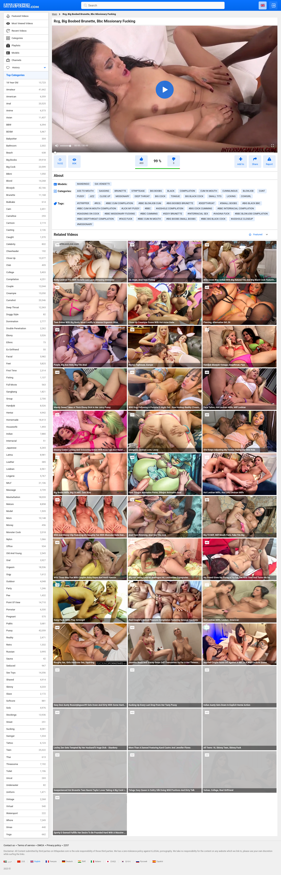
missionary (122, 196)
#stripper (83, 203)
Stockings (26, 714)
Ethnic (26, 342)
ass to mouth (85, 191)
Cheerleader (26, 251)
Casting (26, 230)
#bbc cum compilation (119, 203)
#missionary (84, 224)
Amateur (26, 89)
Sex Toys (26, 672)
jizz (92, 196)
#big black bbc (251, 203)
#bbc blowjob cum (149, 203)
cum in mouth (208, 191)
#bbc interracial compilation (235, 208)
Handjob (26, 405)
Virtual (26, 806)
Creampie (26, 293)
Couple (26, 286)
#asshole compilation (169, 208)
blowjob (248, 191)
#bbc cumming (149, 213)
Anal (26, 103)
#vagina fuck (221, 213)
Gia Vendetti (102, 184)
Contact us (9, 845)
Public (26, 623)
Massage (26, 490)
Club (26, 265)
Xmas (26, 827)
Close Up (26, 258)
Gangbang (26, 391)
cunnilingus (229, 191)
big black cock (194, 196)
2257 (66, 845)
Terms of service (26, 845)
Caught (26, 237)
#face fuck (125, 218)
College (26, 272)
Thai (26, 757)
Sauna (26, 658)
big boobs (156, 191)
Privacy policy (54, 845)
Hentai (26, 412)
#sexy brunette (172, 213)
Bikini (26, 174)
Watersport (26, 813)
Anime (26, 110)
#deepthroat (207, 203)
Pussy (26, 630)
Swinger (26, 736)
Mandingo (83, 184)
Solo (26, 708)
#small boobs (228, 203)
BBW (26, 124)
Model (26, 511)
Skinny (26, 687)
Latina (26, 455)
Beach (26, 152)
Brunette (26, 195)
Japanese (26, 448)
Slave (26, 694)
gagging (104, 191)
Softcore (26, 701)
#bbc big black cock (213, 218)
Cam (26, 209)
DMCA (40, 845)
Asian (26, 117)
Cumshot (26, 300)
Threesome (26, 764)
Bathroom (26, 145)
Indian (26, 434)
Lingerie (26, 476)
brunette (120, 191)
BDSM (26, 131)
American (26, 96)
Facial (26, 356)
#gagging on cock (88, 213)
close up (105, 196)
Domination (26, 321)
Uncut (26, 778)
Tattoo (26, 743)
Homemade (26, 420)
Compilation (26, 279)
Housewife (26, 427)
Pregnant (26, 616)
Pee (26, 595)
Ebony (26, 335)
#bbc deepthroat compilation (95, 218)
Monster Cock (26, 532)
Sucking (26, 729)
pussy (80, 196)
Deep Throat (26, 307)
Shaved (26, 679)
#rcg (97, 203)
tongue (175, 196)
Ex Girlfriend (26, 349)
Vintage (26, 799)
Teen (26, 750)
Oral (26, 560)
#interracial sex (197, 213)
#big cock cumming (200, 208)
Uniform (26, 792)
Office (26, 546)
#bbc (148, 208)
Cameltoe (26, 216)
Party (26, 588)
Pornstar (26, 609)
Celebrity (26, 244)
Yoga (26, 834)
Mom (26, 518)
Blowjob (26, 188)
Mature (26, 504)
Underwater (26, 785)
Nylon (26, 539)
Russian (26, 651)
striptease (138, 191)
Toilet (26, 771)
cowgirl (246, 196)
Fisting (26, 377)
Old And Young (26, 553)
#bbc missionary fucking (119, 213)
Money (26, 525)
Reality (26, 637)
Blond (26, 181)
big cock (160, 196)
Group (26, 398)
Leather (26, 462)
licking (231, 196)
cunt (262, 191)
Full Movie (26, 384)
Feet (26, 363)
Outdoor (26, 581)
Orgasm (26, 567)
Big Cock (26, 167)
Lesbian (26, 469)
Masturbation (26, 497)
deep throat (142, 196)
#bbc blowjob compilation (251, 213)
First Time (26, 370)
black (170, 191)
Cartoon (26, 223)
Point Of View (26, 602)
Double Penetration (26, 328)
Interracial (26, 441)
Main (54, 14)
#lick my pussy (130, 208)
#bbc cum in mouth (149, 218)
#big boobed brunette (179, 203)
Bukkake (26, 202)
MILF (26, 483)
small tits (215, 196)
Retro (26, 644)
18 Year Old (26, 82)
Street (26, 722)
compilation (187, 191)
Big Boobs (26, 160)
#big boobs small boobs (180, 218)
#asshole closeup (242, 218)
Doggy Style (26, 314)
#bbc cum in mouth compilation (96, 208)
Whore (26, 820)
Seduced (26, 665)
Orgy (26, 574)
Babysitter (26, 138)
